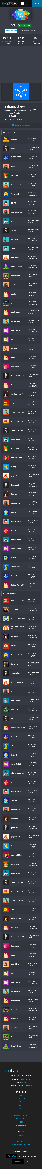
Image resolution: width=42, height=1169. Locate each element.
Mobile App (21, 1099)
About (21, 1105)
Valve (30, 1086)
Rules (21, 1102)
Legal (21, 1112)
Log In (36, 3)
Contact (21, 1109)
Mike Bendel (25, 1079)
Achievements (11, 31)
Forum (33, 31)
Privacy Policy (21, 1119)
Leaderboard (24, 31)
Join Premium (21, 1125)
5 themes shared (15, 106)
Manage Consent (21, 1115)
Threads (21, 1135)
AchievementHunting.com (21, 1145)
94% (13, 25)
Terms (21, 1122)
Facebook (21, 1142)
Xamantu (25, 1082)
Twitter (21, 1138)
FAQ (21, 1095)
